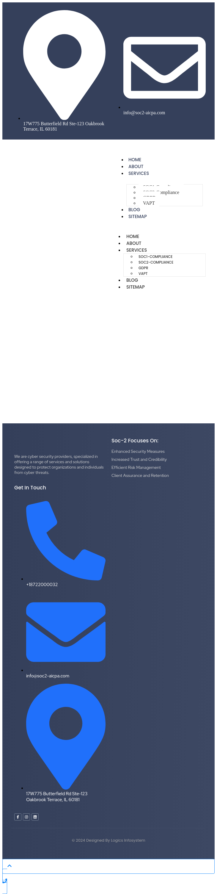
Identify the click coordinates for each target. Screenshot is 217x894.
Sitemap (137, 216)
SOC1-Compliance (156, 256)
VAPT (149, 203)
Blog (132, 280)
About (133, 243)
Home (132, 236)
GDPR (143, 267)
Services (138, 173)
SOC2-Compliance (161, 192)
